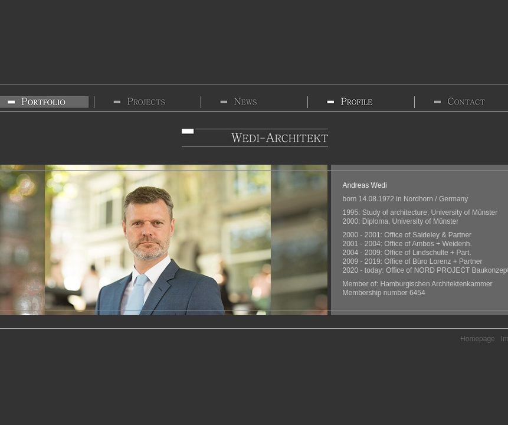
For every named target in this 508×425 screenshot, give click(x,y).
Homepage (477, 339)
